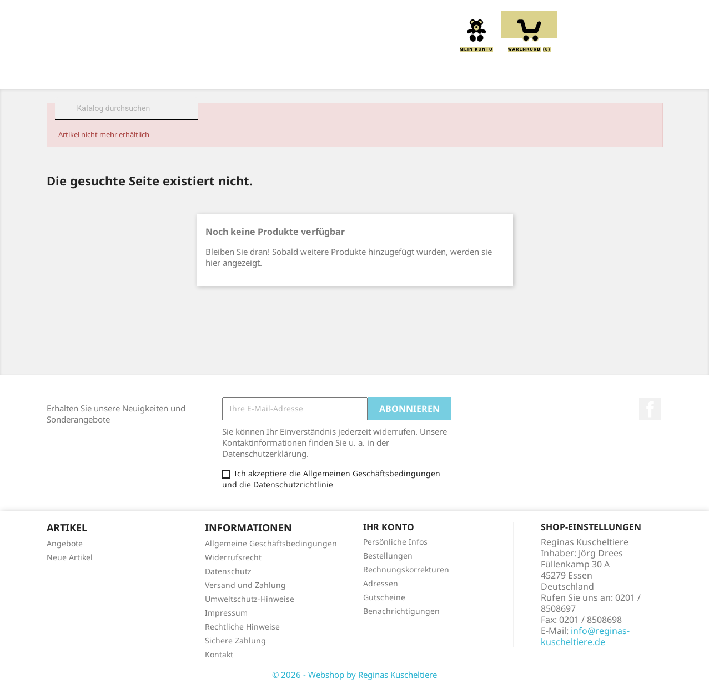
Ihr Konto (388, 527)
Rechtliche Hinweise (242, 626)
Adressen (380, 583)
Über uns (151, 73)
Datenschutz (228, 571)
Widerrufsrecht (233, 557)
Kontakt (219, 654)
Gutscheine (384, 597)
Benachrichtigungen (401, 611)
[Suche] (126, 108)
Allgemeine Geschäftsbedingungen (271, 543)
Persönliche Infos (395, 541)
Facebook (650, 409)
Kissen (292, 73)
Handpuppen (429, 73)
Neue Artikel (70, 557)
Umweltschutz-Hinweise (249, 599)
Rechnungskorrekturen (406, 569)
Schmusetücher (516, 73)
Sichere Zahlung (235, 640)
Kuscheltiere (224, 73)
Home (95, 73)
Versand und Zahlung (245, 585)
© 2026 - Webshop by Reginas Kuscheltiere (354, 674)
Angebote (65, 543)
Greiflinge (354, 73)
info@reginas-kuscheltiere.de (585, 636)
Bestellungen (388, 555)
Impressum (226, 612)
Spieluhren (600, 73)
